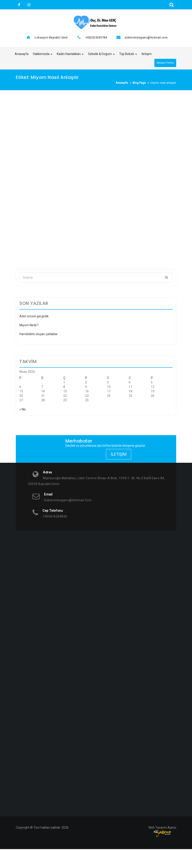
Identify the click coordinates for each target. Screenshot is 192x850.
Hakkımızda (42, 55)
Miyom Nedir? (29, 326)
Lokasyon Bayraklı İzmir (51, 39)
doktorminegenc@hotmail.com (146, 39)
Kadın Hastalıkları (70, 55)
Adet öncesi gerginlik (34, 317)
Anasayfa (22, 55)
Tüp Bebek (128, 55)
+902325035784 (96, 39)
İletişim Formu (165, 63)
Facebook (19, 4)
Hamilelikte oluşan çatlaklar (38, 335)
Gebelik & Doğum (101, 55)
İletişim (146, 55)
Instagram (28, 4)
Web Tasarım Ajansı (162, 828)
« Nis (22, 410)
